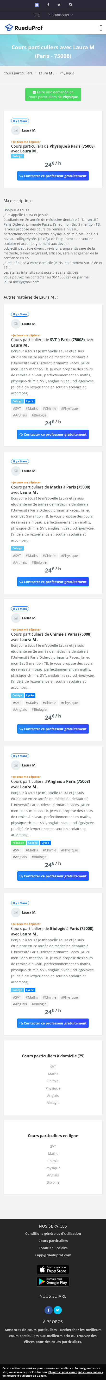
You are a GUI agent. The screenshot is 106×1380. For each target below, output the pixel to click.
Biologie (53, 1102)
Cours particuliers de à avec (52, 149)
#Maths (32, 408)
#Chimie (49, 408)
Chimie (53, 1081)
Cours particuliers (18, 73)
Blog (36, 14)
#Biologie (39, 415)
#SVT (17, 408)
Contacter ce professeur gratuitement (53, 176)
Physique (53, 1088)
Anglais (53, 1095)
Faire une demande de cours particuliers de (53, 94)
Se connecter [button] (61, 14)
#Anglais (20, 415)
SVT (53, 1066)
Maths (53, 1074)
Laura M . (46, 73)
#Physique (69, 408)
